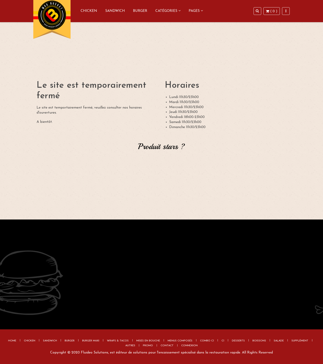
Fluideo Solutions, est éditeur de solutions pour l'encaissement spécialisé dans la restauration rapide (160, 352)
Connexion (189, 345)
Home (12, 340)
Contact (167, 345)
